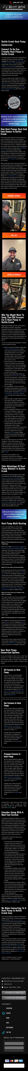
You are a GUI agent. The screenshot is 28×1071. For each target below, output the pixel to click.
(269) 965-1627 (18, 2)
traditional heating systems (12, 349)
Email (8, 1018)
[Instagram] (3, 1027)
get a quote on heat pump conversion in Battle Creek (15, 393)
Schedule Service (14, 993)
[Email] (3, 1018)
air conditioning (12, 159)
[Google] (3, 1013)
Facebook (9, 1008)
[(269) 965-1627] (11, 2)
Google (8, 1013)
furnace (20, 375)
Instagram (9, 1027)
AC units (6, 452)
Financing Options (14, 998)
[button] (14, 1057)
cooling (13, 432)
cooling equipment (6, 946)
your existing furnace (12, 176)
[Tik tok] (3, 1032)
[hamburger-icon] (7, 2)
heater (14, 375)
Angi (7, 1022)
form (15, 729)
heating (19, 944)
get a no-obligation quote (13, 900)
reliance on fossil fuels (7, 66)
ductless (16, 741)
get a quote (17, 946)
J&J (5, 940)
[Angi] (3, 1022)
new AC (7, 622)
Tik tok (8, 1032)
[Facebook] (3, 1008)
